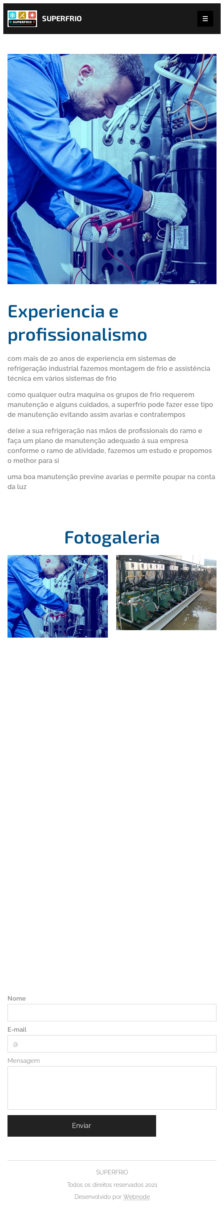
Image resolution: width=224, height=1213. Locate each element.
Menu (202, 19)
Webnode (136, 1197)
